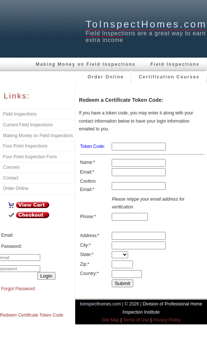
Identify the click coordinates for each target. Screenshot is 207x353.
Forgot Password (18, 288)
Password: (11, 246)
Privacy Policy (167, 320)
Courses (11, 167)
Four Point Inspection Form (30, 156)
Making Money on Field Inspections (86, 64)
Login (46, 276)
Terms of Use (136, 320)
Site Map (110, 320)
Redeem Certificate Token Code (31, 315)
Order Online (105, 77)
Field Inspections (175, 64)
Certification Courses (169, 77)
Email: (7, 235)
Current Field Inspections (27, 124)
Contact (10, 178)
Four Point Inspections (25, 146)
